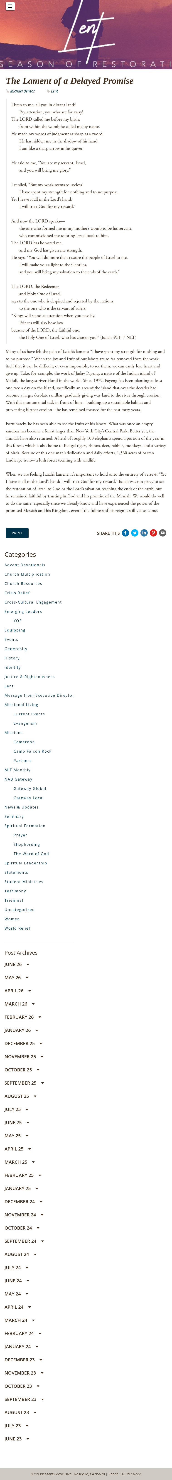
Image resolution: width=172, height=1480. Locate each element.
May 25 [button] (16, 1136)
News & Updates (22, 807)
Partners (23, 760)
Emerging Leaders (23, 611)
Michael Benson (22, 91)
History (12, 658)
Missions (14, 732)
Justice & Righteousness (30, 676)
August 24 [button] (20, 1254)
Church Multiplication (27, 574)
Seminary (14, 816)
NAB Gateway (18, 779)
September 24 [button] (24, 1241)
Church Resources (23, 583)
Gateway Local (29, 797)
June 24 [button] (17, 1281)
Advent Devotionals (25, 564)
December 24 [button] (23, 1201)
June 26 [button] (17, 964)
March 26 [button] (19, 1004)
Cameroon (24, 741)
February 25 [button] (23, 1175)
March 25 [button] (19, 1162)
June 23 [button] (17, 1439)
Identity (13, 667)
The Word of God (31, 853)
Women (12, 918)
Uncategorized (20, 909)
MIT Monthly (18, 769)
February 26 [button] (23, 1017)
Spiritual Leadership (26, 863)
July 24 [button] (16, 1267)
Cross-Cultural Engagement (33, 602)
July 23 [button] (16, 1426)
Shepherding (27, 844)
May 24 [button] (16, 1294)
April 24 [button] (18, 1307)
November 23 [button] (24, 1373)
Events (11, 639)
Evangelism (25, 723)
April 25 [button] (18, 1149)
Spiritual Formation (25, 825)
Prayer (20, 835)
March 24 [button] (19, 1320)
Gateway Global (30, 788)
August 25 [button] (20, 1096)
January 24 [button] (21, 1346)
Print (17, 533)
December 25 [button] (23, 1043)
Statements (16, 872)
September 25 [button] (24, 1083)
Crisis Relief (17, 592)
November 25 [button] (24, 1056)
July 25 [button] (16, 1109)
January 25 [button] (21, 1188)
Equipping (15, 630)
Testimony (15, 890)
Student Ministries (24, 881)
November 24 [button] (24, 1215)
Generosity (16, 648)
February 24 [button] (23, 1333)
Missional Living (21, 704)
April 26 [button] (18, 991)
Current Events (29, 713)
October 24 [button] (22, 1228)
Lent (54, 91)
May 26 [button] (16, 977)
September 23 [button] (24, 1399)
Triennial (14, 900)
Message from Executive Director (39, 695)
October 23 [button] (22, 1386)
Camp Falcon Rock (33, 751)
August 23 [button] (20, 1412)
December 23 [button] (23, 1360)
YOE (18, 620)
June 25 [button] (17, 1122)
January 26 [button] (21, 1030)
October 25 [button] (22, 1070)
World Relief (17, 928)
